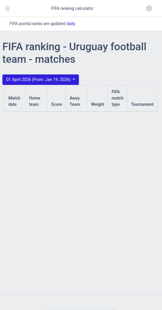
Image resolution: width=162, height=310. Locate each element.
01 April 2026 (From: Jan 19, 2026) (39, 79)
